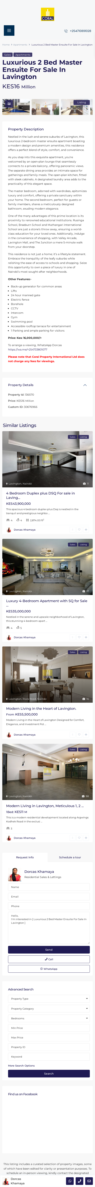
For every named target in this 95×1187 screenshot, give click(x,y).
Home (6, 44)
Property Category (22, 1008)
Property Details (20, 385)
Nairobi (27, 483)
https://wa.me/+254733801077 (27, 349)
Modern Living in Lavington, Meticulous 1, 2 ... (45, 806)
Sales (7, 54)
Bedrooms (17, 1018)
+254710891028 (80, 31)
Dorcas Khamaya (25, 529)
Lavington (15, 483)
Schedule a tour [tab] (70, 857)
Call (49, 959)
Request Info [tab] (25, 857)
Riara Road (29, 698)
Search (49, 1073)
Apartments (20, 44)
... (49, 513)
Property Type (19, 998)
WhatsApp (48, 968)
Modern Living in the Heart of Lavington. (41, 709)
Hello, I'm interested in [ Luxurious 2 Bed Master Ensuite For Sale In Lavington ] (49, 928)
